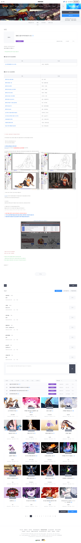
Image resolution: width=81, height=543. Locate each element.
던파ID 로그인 (71, 15)
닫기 (63, 6)
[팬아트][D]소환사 (8, 109)
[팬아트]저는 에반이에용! (9, 79)
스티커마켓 (43, 22)
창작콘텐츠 (41, 6)
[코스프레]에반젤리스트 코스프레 (10, 64)
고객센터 (57, 531)
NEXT (53, 516)
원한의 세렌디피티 (31, 478)
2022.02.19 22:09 (9, 359)
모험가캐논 (7, 315)
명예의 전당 (50, 22)
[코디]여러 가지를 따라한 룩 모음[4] (11, 112)
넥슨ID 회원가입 (67, 20)
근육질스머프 (8, 355)
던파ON (59, 6)
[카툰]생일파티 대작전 (8, 119)
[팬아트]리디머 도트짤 (8, 92)
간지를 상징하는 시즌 (49, 455)
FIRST (26, 516)
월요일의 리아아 (12, 433)
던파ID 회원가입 (73, 20)
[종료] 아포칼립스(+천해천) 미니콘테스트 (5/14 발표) (19, 387)
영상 (27, 380)
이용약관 (30, 529)
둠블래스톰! (8, 325)
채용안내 (25, 529)
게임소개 (17, 6)
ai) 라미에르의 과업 (12, 410)
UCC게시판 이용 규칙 (13, 393)
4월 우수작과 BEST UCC (14, 384)
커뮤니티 (35, 6)
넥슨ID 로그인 (71, 12)
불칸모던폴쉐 (8, 335)
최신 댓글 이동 (66, 290)
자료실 (54, 6)
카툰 (12, 380)
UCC (37, 22)
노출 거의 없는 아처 (49, 478)
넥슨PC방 (28, 531)
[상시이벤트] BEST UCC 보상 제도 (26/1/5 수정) (18, 390)
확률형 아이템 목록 (34, 531)
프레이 (10, 305)
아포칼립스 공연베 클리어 (67, 478)
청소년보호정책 (51, 529)
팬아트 (7, 380)
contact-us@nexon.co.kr (26, 535)
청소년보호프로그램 (42, 531)
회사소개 (21, 529)
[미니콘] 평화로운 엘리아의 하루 (49, 500)
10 (50, 516)
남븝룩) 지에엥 (12, 455)
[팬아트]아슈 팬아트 (8, 86)
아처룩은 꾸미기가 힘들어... (68, 455)
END (55, 516)
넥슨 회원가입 (70, 1)
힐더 (12, 335)
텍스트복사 (5, 285)
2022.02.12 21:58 (9, 349)
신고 (14, 299)
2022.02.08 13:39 (9, 299)
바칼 (11, 325)
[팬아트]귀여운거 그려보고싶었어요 (11, 102)
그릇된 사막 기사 (30, 433)
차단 (17, 299)
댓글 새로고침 (73, 290)
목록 (73, 285)
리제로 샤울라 (68, 433)
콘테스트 (37, 380)
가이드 (22, 6)
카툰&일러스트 (31, 22)
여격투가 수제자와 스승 (12, 478)
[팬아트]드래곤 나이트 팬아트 (10, 96)
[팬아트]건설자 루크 (8, 106)
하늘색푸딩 (7, 295)
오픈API (49, 531)
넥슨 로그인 (76, 1)
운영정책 (23, 531)
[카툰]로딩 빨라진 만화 (9, 122)
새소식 (11, 6)
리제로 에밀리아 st (49, 433)
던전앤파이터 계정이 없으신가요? (70, 18)
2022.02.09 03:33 (9, 319)
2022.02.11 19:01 (9, 329)
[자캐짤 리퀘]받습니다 (67, 410)
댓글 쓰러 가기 (58, 290)
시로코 (12, 295)
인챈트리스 (12, 500)
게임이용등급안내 (36, 529)
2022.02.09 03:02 (9, 309)
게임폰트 (53, 531)
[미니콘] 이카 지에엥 (30, 500)
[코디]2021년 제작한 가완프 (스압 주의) (11, 115)
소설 (32, 380)
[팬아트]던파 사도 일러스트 (9, 99)
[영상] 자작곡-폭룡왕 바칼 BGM (10, 125)
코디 (23, 380)
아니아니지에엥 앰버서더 (30, 455)
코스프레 (17, 380)
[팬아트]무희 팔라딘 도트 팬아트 (10, 89)
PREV (28, 516)
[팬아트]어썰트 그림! (8, 82)
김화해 (7, 305)
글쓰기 (73, 511)
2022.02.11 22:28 (9, 339)
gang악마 (7, 345)
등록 (72, 368)
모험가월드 (28, 6)
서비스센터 (48, 6)
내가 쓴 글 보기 (63, 511)
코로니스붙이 (49, 410)
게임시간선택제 (58, 529)
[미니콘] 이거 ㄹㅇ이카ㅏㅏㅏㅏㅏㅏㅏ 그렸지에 (68, 501)
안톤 (11, 315)
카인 (12, 355)
